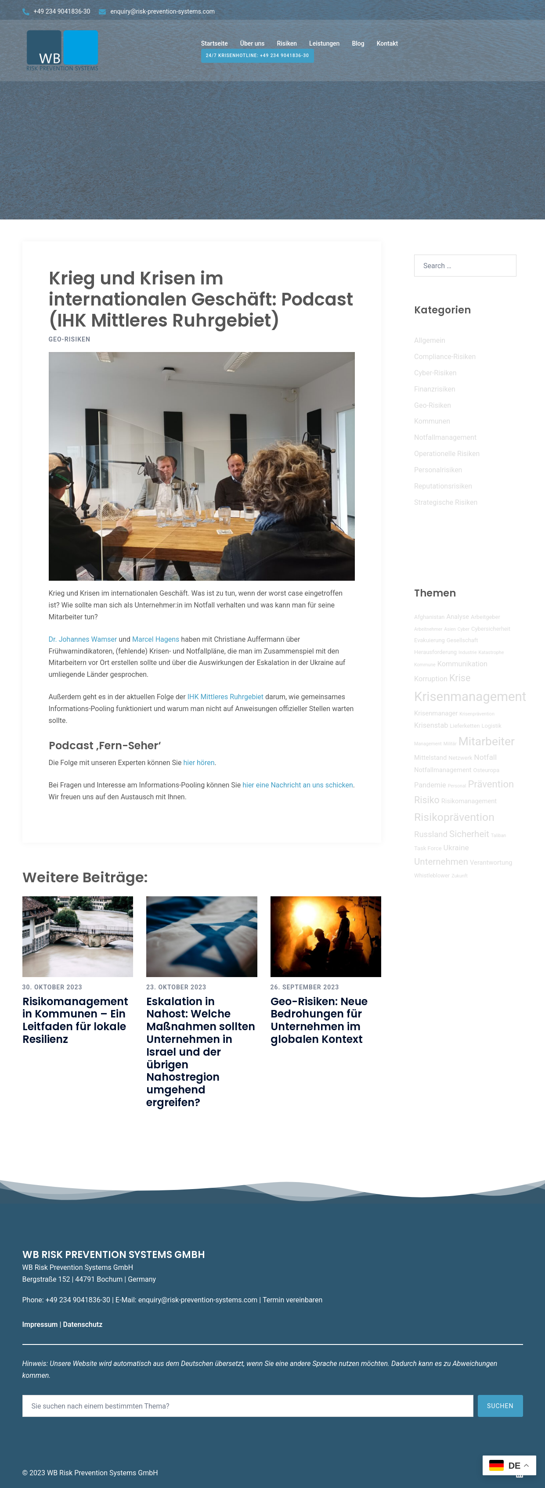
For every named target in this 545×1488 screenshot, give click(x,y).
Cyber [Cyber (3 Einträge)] (463, 629)
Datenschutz (83, 1324)
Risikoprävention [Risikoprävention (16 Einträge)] (454, 817)
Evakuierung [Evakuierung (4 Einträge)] (429, 640)
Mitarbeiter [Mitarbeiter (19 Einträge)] (486, 741)
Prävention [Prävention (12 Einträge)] (491, 784)
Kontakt (387, 47)
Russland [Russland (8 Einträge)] (431, 834)
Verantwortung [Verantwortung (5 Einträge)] (491, 862)
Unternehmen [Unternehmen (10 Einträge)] (441, 861)
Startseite (214, 47)
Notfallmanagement (445, 437)
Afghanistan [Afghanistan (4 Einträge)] (429, 617)
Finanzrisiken (434, 389)
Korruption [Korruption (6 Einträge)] (431, 679)
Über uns (252, 47)
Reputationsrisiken (443, 486)
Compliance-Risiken (445, 356)
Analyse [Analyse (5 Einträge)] (457, 617)
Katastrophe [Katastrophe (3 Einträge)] (491, 652)
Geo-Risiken (69, 339)
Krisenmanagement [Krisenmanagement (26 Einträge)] (470, 696)
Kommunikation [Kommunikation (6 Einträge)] (462, 664)
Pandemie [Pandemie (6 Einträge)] (430, 785)
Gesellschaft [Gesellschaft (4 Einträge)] (462, 640)
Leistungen (324, 47)
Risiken (287, 47)
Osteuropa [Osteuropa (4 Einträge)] (486, 770)
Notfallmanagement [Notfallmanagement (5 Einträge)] (443, 770)
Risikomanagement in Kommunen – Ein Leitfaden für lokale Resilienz (75, 1020)
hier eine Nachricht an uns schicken (297, 785)
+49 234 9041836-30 (62, 11)
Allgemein (429, 340)
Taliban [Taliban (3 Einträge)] (498, 835)
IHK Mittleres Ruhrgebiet (225, 697)
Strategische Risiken (445, 502)
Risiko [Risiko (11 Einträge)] (427, 799)
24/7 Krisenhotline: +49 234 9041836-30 (257, 60)
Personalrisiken (438, 470)
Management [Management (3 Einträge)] (428, 744)
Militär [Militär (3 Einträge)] (450, 744)
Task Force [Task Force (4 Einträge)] (428, 848)
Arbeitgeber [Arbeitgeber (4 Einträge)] (485, 617)
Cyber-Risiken (435, 373)
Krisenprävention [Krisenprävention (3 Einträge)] (476, 714)
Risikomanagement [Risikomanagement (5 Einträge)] (469, 801)
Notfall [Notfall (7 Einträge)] (485, 757)
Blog (358, 47)
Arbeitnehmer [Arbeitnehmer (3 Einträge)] (428, 629)
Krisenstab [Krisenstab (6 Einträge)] (431, 725)
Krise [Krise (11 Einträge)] (459, 677)
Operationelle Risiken (447, 453)
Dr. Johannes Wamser (83, 639)
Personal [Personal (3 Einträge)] (457, 786)
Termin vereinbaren (292, 1300)
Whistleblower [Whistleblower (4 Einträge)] (432, 875)
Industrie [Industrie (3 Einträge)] (467, 652)
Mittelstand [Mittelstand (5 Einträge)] (430, 758)
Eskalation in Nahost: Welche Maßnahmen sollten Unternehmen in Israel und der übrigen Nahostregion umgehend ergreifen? (200, 1052)
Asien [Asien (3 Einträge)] (450, 629)
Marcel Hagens (155, 639)
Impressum (41, 1324)
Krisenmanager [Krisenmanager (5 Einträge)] (436, 713)
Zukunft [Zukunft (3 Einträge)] (459, 876)
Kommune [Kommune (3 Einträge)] (425, 665)
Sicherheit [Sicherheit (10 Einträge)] (469, 834)
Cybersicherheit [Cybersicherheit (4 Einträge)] (490, 628)
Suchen (500, 1405)
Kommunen (432, 421)
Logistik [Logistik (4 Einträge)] (491, 725)
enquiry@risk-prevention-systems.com (162, 11)
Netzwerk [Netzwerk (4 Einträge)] (460, 758)
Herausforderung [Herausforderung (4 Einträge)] (435, 652)
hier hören (198, 762)
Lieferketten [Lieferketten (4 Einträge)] (465, 725)
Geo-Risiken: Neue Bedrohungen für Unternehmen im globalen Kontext (319, 1020)
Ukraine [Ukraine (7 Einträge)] (456, 847)
